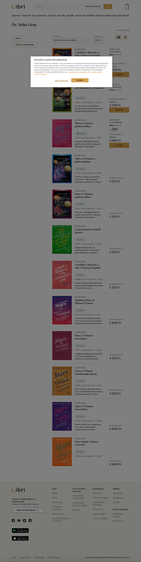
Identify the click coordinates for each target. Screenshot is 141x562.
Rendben (80, 80)
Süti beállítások (61, 81)
